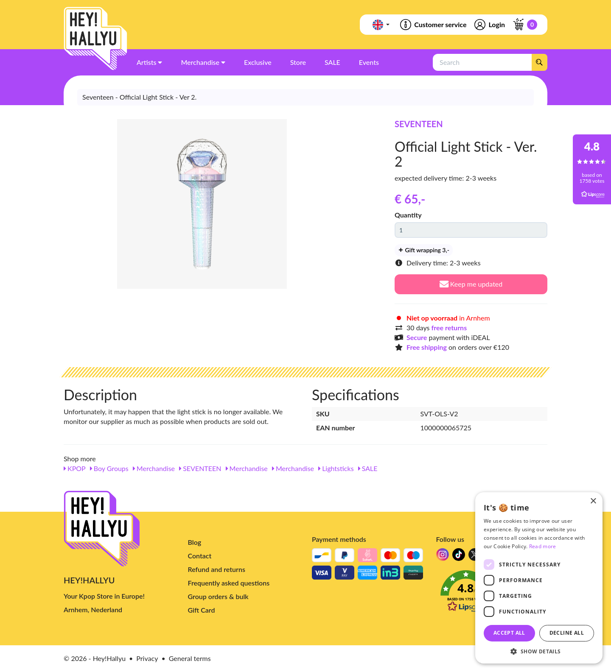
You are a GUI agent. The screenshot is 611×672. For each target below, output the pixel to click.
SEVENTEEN (419, 123)
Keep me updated (471, 284)
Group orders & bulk (218, 596)
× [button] (593, 501)
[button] (539, 651)
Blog (195, 542)
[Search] (539, 62)
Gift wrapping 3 (423, 250)
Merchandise (154, 468)
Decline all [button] (566, 632)
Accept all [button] (509, 632)
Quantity (408, 215)
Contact (200, 556)
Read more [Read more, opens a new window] (542, 546)
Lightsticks (336, 468)
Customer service (432, 24)
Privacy (147, 658)
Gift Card (201, 610)
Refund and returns (216, 569)
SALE (368, 468)
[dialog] (539, 578)
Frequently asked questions (229, 583)
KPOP (75, 468)
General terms (190, 658)
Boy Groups (109, 468)
